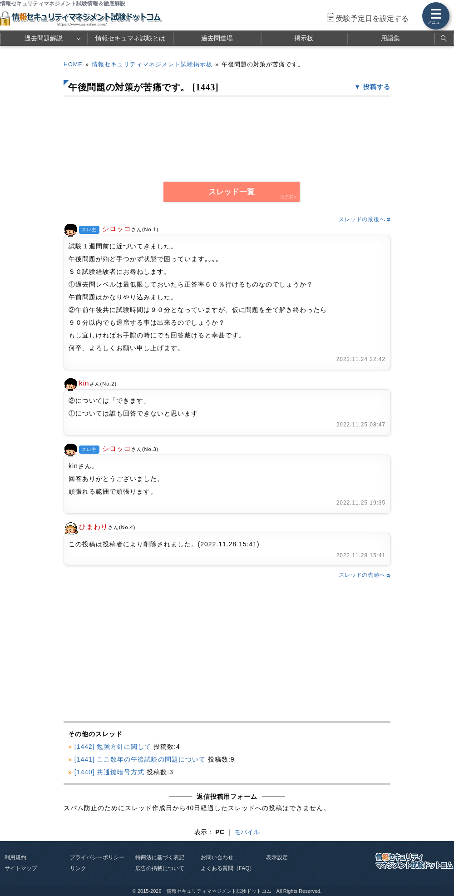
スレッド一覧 (231, 192)
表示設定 (277, 857)
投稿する (376, 86)
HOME (73, 64)
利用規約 (15, 857)
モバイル (247, 832)
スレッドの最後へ (364, 219)
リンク (78, 868)
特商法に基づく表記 (159, 857)
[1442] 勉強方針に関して (113, 746)
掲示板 (303, 38)
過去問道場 (217, 38)
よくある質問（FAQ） (228, 868)
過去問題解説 (44, 38)
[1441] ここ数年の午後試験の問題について (140, 759)
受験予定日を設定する (372, 18)
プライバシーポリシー (97, 857)
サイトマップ (21, 868)
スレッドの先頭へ (364, 575)
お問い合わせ (217, 857)
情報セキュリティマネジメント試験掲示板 (152, 64)
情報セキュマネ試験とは (130, 38)
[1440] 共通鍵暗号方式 (109, 772)
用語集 (390, 38)
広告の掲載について (159, 868)
